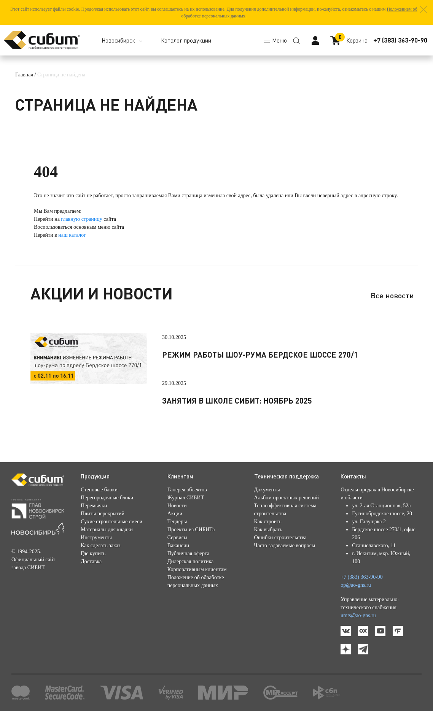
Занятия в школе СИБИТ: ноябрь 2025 (237, 400)
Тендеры (177, 521)
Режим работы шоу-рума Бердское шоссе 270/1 (260, 354)
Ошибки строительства (280, 537)
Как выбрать (268, 529)
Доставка (91, 561)
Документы (267, 489)
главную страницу (81, 219)
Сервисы (177, 537)
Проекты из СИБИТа (191, 529)
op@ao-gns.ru (356, 585)
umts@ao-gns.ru (358, 615)
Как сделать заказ (100, 545)
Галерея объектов (187, 489)
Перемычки (94, 505)
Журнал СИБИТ (185, 497)
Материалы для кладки (107, 529)
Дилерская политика (190, 561)
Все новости (392, 295)
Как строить (268, 521)
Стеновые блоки (99, 489)
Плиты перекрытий (102, 513)
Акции (174, 513)
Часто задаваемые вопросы (284, 545)
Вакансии (178, 545)
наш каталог (72, 235)
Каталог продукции (186, 40)
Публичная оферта (188, 553)
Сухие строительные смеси (111, 521)
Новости (177, 505)
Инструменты (96, 537)
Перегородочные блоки (107, 497)
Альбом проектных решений (286, 497)
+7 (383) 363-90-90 (400, 40)
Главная (24, 75)
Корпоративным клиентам (197, 569)
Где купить (93, 553)
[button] (423, 9)
